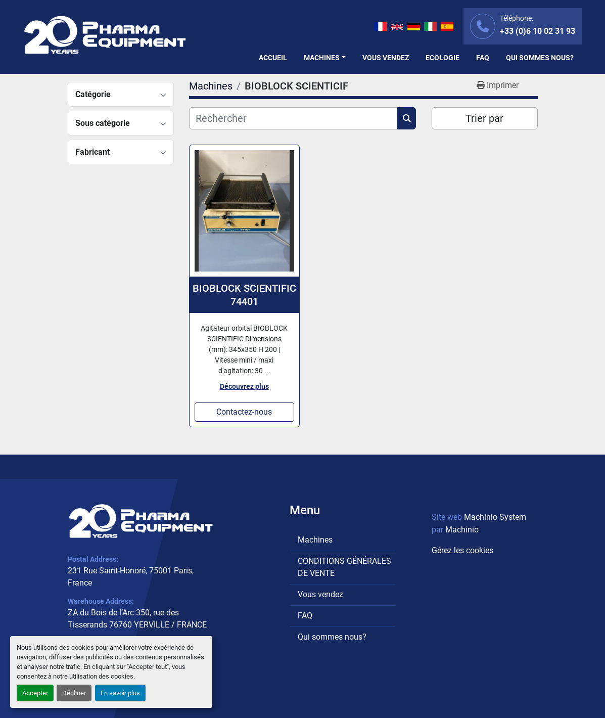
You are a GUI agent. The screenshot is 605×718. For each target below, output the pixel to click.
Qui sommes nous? (540, 58)
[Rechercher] (293, 118)
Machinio (462, 529)
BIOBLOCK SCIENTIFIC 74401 (244, 294)
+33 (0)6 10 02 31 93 (537, 31)
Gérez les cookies (462, 550)
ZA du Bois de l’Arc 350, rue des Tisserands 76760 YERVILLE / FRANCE (137, 619)
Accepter (35, 693)
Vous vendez (385, 58)
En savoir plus (120, 693)
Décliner (74, 693)
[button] (325, 58)
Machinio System (495, 517)
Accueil (273, 58)
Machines (322, 58)
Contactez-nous (244, 412)
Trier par (484, 118)
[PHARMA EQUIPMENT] (141, 521)
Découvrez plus (244, 386)
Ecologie (442, 58)
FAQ (482, 58)
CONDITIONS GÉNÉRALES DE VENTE (344, 567)
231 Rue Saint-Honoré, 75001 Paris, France (131, 577)
